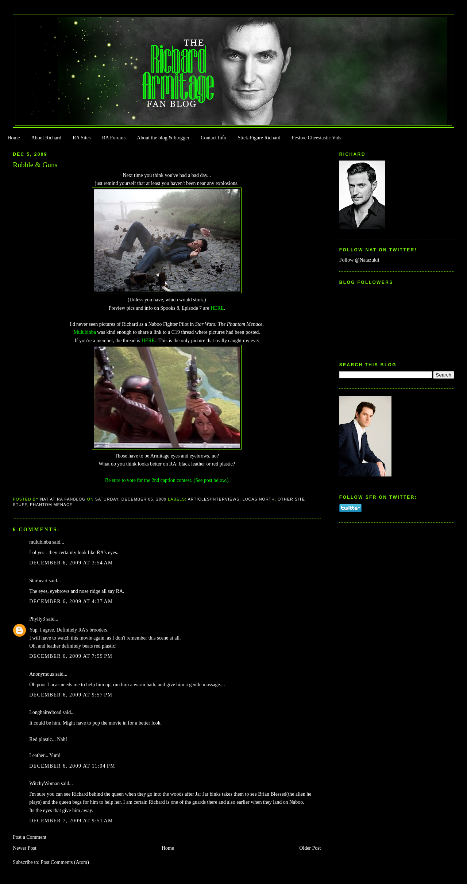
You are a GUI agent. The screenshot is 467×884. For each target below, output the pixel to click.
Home (13, 137)
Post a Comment (29, 837)
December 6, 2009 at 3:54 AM (71, 562)
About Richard (46, 137)
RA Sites (81, 137)
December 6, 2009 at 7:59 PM (70, 656)
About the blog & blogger (163, 137)
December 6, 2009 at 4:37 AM (71, 601)
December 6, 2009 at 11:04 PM (72, 766)
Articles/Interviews (214, 499)
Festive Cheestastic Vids (316, 137)
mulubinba (40, 542)
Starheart (38, 580)
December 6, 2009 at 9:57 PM (70, 695)
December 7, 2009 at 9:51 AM (71, 820)
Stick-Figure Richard (259, 137)
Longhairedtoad (45, 712)
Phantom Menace (51, 504)
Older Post (310, 848)
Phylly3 (37, 619)
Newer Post (24, 848)
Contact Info (213, 137)
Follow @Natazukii (359, 260)
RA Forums (114, 137)
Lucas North (259, 499)
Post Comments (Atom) (65, 862)
